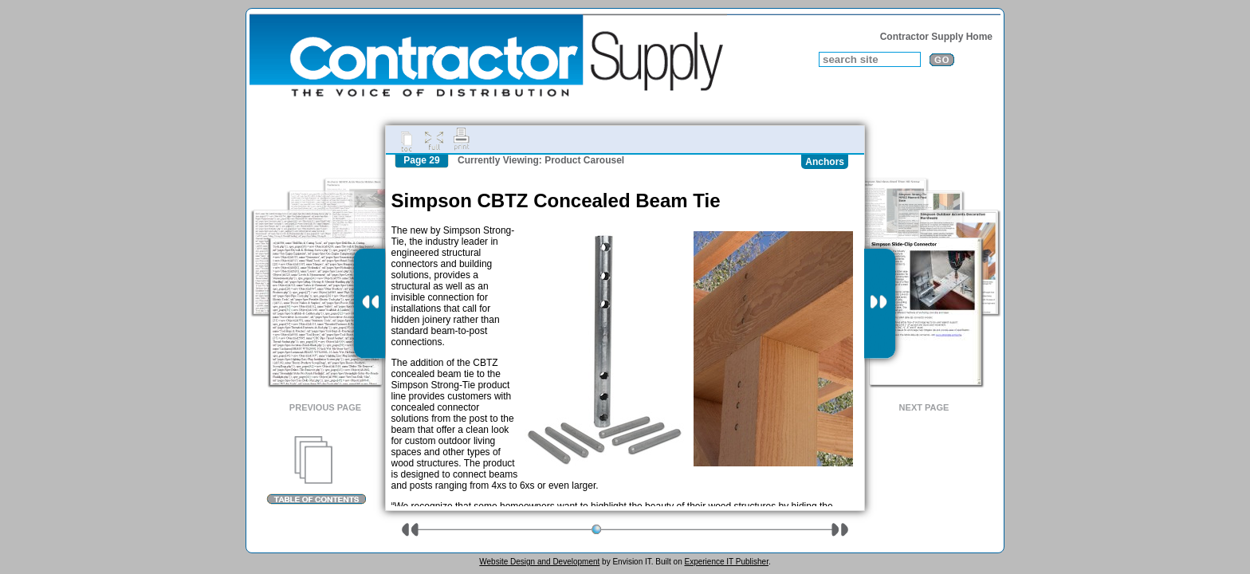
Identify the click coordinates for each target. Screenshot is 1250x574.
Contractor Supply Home (936, 36)
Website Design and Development (539, 561)
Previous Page (325, 407)
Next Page (924, 407)
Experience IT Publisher (726, 561)
